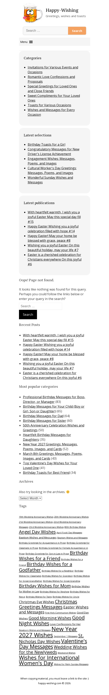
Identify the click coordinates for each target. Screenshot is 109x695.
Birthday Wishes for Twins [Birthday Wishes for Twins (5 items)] (39, 596)
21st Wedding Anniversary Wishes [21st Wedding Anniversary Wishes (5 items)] (36, 522)
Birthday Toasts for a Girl (46, 144)
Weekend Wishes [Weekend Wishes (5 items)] (66, 653)
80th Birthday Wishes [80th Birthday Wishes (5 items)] (75, 527)
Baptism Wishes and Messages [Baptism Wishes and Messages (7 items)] (38, 537)
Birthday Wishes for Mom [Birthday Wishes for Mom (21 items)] (45, 586)
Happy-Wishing (62, 10)
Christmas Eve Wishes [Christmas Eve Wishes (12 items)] (36, 602)
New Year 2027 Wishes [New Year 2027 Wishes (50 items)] (48, 632)
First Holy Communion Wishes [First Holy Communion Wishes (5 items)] (60, 612)
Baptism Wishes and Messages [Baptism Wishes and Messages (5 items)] (72, 537)
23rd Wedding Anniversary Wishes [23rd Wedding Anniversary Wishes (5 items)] (46, 527)
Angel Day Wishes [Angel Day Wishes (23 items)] (37, 532)
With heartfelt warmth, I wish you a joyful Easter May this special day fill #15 (54, 217)
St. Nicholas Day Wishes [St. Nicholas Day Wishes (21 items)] (51, 638)
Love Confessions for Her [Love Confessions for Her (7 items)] (65, 624)
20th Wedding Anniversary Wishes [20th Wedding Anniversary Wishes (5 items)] (71, 516)
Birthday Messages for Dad (43, 416)
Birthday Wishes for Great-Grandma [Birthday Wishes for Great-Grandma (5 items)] (61, 581)
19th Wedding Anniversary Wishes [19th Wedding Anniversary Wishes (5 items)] (36, 516)
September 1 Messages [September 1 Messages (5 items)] (66, 636)
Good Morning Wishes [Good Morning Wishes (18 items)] (50, 618)
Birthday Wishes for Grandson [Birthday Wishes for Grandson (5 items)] (57, 576)
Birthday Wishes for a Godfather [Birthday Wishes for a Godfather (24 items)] (45, 567)
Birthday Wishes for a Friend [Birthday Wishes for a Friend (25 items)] (53, 556)
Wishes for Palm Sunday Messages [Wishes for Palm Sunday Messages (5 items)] (71, 664)
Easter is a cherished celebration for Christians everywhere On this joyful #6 (55, 259)
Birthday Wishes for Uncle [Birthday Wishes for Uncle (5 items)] (66, 596)
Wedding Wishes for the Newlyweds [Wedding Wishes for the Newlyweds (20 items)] (53, 649)
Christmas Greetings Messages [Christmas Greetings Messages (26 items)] (48, 604)
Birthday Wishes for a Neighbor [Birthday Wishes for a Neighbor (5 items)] (58, 570)
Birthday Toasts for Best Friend (46, 472)
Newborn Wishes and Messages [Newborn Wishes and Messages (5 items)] (35, 630)
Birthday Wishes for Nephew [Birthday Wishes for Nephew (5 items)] (54, 591)
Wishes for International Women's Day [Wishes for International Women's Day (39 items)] (49, 660)
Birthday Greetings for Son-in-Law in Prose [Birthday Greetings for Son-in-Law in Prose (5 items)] (47, 553)
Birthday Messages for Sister (44, 420)
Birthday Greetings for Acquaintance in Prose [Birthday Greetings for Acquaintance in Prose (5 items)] (42, 542)
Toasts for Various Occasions (49, 105)
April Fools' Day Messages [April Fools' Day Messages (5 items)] (69, 532)
